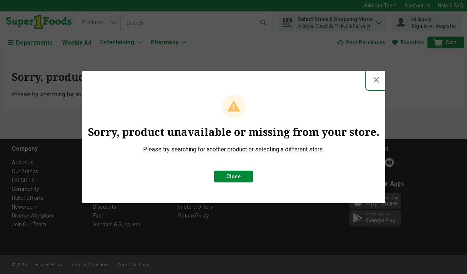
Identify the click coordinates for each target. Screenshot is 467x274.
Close (233, 176)
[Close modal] (376, 80)
